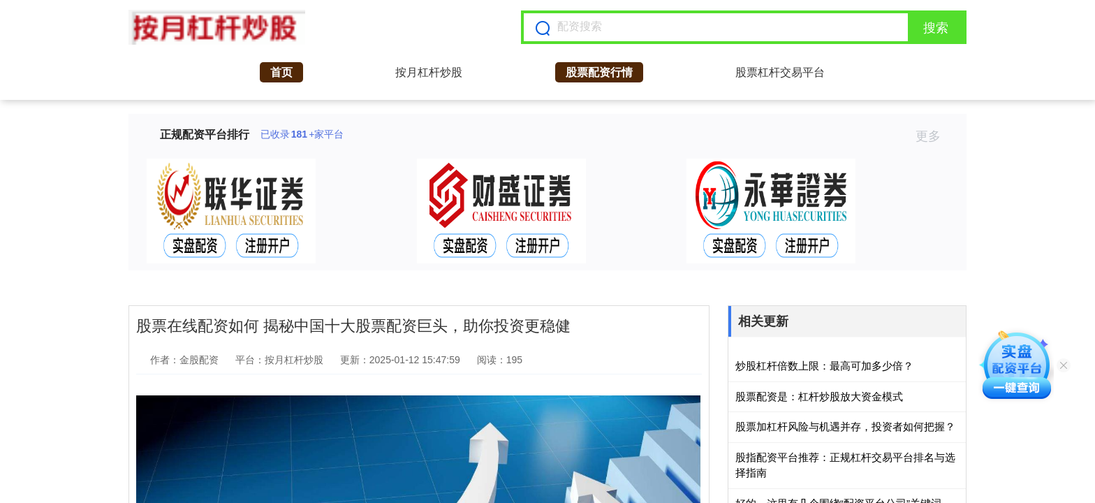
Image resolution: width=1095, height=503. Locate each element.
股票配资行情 (599, 72)
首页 (281, 72)
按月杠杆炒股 (428, 72)
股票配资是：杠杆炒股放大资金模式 (819, 396)
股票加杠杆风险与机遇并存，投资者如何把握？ (845, 426)
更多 (934, 136)
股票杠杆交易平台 (780, 72)
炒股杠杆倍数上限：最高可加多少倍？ (824, 366)
